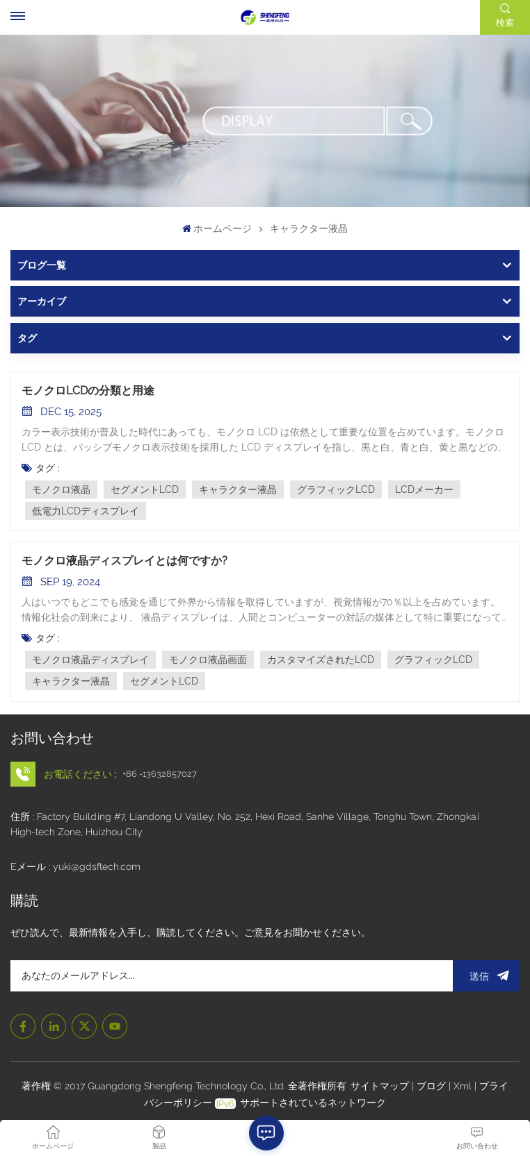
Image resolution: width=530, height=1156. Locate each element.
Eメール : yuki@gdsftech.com (75, 866)
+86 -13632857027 (159, 774)
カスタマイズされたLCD (320, 659)
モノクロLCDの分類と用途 (88, 390)
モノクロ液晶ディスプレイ (90, 659)
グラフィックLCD (336, 489)
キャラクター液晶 (238, 489)
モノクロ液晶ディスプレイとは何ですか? (124, 560)
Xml (462, 1085)
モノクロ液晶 (61, 489)
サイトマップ (381, 1085)
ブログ (433, 1085)
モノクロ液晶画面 (208, 659)
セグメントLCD (145, 489)
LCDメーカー (424, 489)
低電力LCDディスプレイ (85, 511)
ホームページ (217, 228)
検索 (505, 22)
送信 (486, 975)
